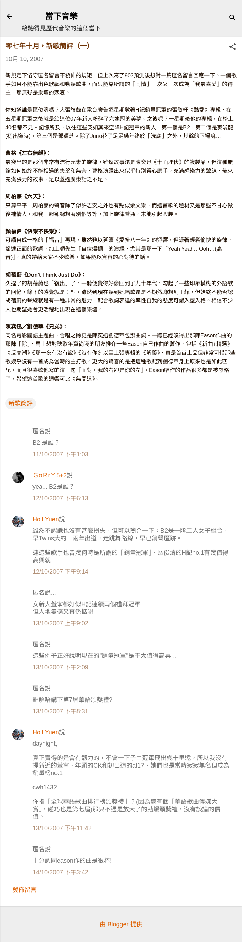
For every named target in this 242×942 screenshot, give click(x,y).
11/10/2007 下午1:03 (60, 454)
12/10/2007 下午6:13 (60, 498)
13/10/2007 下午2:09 (60, 667)
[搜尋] (232, 18)
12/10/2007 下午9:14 (60, 571)
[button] (232, 48)
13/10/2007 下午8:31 (60, 711)
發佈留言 (24, 889)
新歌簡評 (20, 403)
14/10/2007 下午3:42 (60, 872)
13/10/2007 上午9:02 (60, 623)
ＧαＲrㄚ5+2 (49, 475)
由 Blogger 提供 (121, 924)
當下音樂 (61, 16)
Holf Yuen (45, 519)
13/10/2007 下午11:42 (62, 828)
